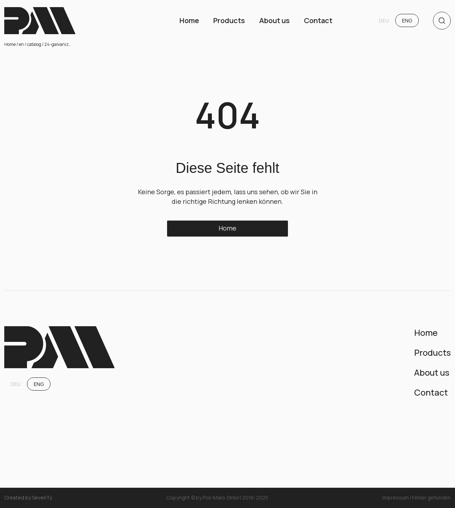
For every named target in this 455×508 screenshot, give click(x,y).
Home (10, 44)
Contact (318, 20)
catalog (34, 44)
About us (274, 20)
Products (229, 20)
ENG (407, 20)
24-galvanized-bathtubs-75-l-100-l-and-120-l (58, 44)
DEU (384, 20)
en (21, 44)
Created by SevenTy (28, 498)
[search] (442, 21)
